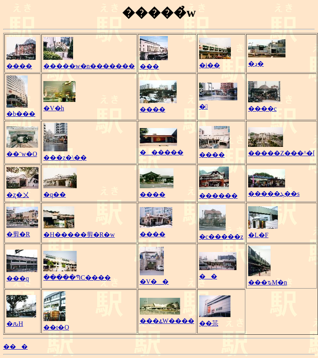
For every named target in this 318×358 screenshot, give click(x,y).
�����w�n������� (89, 66)
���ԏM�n (267, 282)
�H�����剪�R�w (79, 234)
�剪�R (18, 234)
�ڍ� (256, 63)
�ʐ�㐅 (17, 194)
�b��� (20, 113)
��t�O (56, 327)
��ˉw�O (21, 154)
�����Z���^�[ (281, 153)
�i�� (209, 65)
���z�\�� (65, 157)
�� (208, 276)
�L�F (258, 235)
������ (218, 195)
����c (262, 108)
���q (17, 278)
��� (149, 66)
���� (19, 66)
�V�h (53, 108)
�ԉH (14, 323)
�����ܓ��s (274, 193)
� (203, 106)
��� (15, 346)
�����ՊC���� (77, 277)
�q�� (54, 194)
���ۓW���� (167, 320)
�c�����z (221, 236)
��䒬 (208, 323)
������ (161, 152)
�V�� (154, 281)
